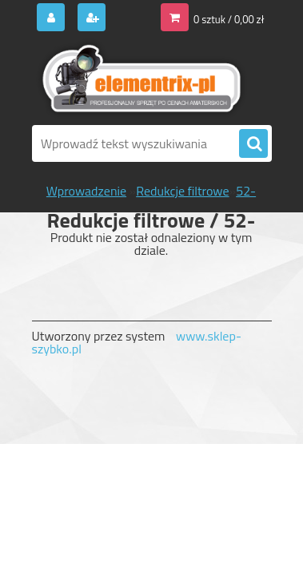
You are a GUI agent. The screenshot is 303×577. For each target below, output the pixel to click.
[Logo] (142, 78)
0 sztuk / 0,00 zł (228, 19)
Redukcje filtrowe (182, 190)
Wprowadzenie (86, 190)
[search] (253, 144)
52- (246, 190)
